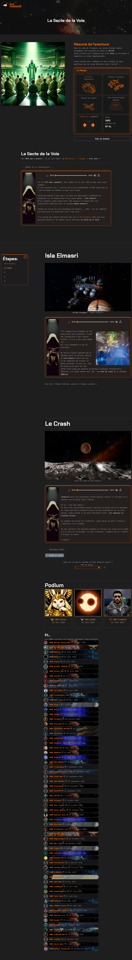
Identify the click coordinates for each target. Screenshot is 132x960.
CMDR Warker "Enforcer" (59, 949)
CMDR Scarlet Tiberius (59, 910)
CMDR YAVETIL (55, 834)
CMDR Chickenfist (57, 863)
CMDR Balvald (55, 647)
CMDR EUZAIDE (55, 901)
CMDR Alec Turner (57, 805)
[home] (16, 5)
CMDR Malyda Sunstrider (59, 642)
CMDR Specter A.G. (57, 915)
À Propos (79, 5)
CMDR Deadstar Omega (58, 743)
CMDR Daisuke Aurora (58, 867)
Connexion (104, 5)
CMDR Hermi (54, 748)
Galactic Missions (52, 5)
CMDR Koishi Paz (56, 671)
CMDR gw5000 (90, 620)
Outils (64, 5)
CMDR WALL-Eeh (55, 843)
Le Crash (8, 268)
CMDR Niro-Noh (55, 824)
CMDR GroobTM (55, 791)
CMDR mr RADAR (55, 685)
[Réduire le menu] (25, 257)
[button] (116, 322)
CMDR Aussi (54, 709)
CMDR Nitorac (55, 652)
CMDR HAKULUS (55, 752)
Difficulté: (84, 116)
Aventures (28, 5)
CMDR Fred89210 (119, 620)
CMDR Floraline (56, 733)
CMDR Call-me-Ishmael (58, 853)
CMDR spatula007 (56, 738)
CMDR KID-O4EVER (56, 762)
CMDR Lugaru (54, 848)
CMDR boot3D (54, 676)
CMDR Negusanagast (57, 839)
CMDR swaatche (55, 930)
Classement (39, 5)
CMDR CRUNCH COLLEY (58, 906)
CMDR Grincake (55, 724)
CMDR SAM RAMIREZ (57, 781)
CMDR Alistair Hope (58, 819)
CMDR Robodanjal (56, 786)
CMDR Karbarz (55, 858)
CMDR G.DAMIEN (55, 872)
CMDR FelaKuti (55, 719)
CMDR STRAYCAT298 (57, 934)
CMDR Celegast (55, 800)
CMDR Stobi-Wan (56, 776)
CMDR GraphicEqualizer (59, 772)
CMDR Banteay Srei (57, 815)
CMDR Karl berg (56, 700)
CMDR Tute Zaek (56, 896)
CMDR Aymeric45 (56, 681)
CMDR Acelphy (55, 925)
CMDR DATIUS (54, 795)
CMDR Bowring (55, 757)
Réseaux (71, 5)
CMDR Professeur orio (58, 829)
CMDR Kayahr (54, 920)
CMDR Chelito (60, 620)
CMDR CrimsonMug (56, 767)
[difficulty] (88, 125)
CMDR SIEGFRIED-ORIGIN (59, 728)
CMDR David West (56, 944)
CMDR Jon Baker (56, 690)
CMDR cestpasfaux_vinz (59, 695)
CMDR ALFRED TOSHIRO (58, 666)
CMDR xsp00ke (55, 939)
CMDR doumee (54, 714)
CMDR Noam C (54, 705)
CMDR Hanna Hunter (57, 810)
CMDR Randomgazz (56, 877)
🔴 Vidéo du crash (54, 555)
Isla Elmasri (9, 263)
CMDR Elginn (54, 661)
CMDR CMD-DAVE (55, 882)
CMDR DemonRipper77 (58, 891)
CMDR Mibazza (55, 657)
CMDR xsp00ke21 (56, 886)
